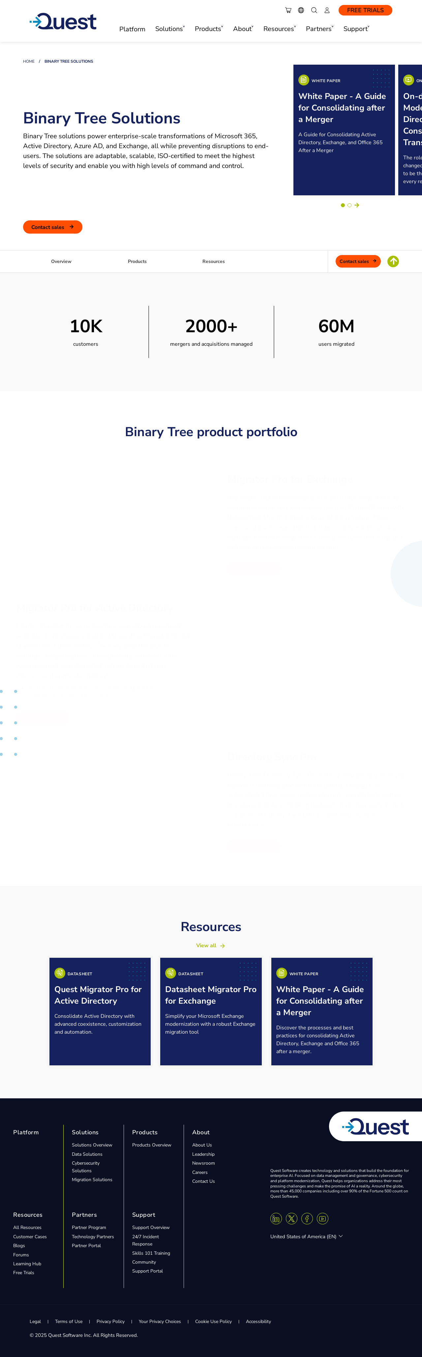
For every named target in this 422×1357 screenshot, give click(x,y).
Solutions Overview (92, 1145)
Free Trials (365, 10)
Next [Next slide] (357, 205)
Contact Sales (48, 227)
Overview (61, 261)
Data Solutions (87, 1154)
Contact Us (203, 1181)
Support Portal (147, 1271)
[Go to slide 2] (349, 205)
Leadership (203, 1154)
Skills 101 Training (151, 1253)
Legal (35, 1321)
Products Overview (151, 1145)
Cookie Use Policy (213, 1321)
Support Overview (151, 1227)
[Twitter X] (291, 1218)
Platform (132, 29)
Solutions (85, 1132)
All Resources (27, 1227)
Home (29, 61)
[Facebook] (307, 1218)
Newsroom (203, 1163)
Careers (200, 1172)
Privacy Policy (111, 1321)
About (201, 1132)
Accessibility (258, 1321)
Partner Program (89, 1227)
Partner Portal (86, 1246)
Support (144, 1214)
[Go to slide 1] (343, 205)
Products (137, 261)
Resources (213, 261)
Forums (21, 1254)
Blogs (19, 1246)
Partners (84, 1214)
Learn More (249, 568)
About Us (202, 1145)
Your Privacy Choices (160, 1321)
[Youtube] (322, 1218)
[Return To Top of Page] (393, 261)
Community (144, 1262)
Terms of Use (68, 1321)
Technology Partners (93, 1236)
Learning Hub (27, 1263)
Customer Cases (30, 1236)
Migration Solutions (92, 1179)
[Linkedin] (276, 1218)
